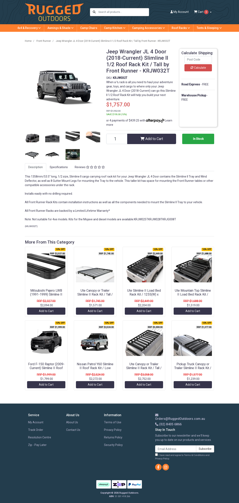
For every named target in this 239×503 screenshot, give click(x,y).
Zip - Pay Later (37, 445)
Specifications (59, 167)
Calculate (198, 67)
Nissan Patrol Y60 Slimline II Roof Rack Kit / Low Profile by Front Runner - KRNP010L (95, 370)
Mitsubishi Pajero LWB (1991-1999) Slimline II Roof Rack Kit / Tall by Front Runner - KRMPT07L (46, 296)
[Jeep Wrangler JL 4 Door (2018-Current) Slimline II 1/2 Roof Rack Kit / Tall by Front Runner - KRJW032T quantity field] (116, 139)
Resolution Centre (39, 437)
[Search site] (94, 12)
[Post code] (198, 59)
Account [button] (179, 11)
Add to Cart (151, 139)
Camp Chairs (88, 28)
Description (35, 167)
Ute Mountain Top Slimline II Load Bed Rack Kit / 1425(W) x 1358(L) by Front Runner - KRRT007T (193, 296)
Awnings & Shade (60, 28)
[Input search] (123, 12)
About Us (72, 422)
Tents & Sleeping (209, 28)
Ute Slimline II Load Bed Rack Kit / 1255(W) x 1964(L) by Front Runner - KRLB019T (144, 296)
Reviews (90, 167)
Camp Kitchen (114, 28)
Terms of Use (112, 422)
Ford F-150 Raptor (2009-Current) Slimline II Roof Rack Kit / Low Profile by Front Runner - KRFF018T (46, 370)
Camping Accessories (148, 28)
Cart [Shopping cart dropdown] (201, 12)
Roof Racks (181, 28)
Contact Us (73, 429)
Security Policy (113, 445)
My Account (35, 422)
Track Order (35, 429)
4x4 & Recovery (29, 28)
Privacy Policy (113, 429)
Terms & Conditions (194, 455)
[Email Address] (175, 448)
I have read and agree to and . (182, 456)
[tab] (35, 167)
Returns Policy (113, 437)
